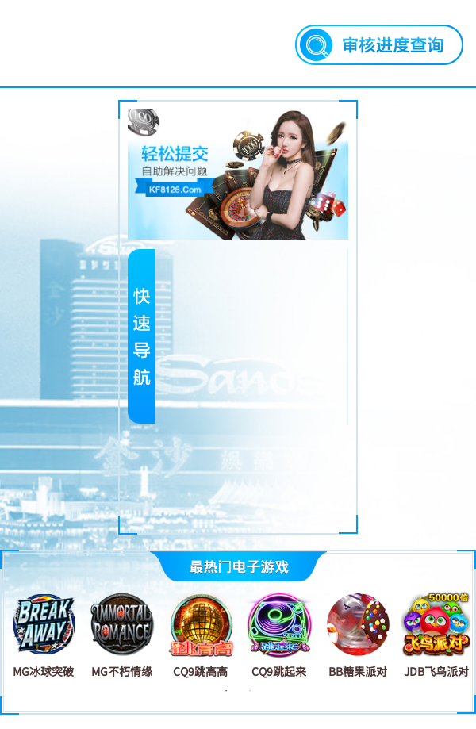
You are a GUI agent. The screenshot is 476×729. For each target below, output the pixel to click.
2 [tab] (250, 691)
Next (461, 635)
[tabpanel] (43, 634)
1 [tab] (226, 691)
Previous (14, 635)
